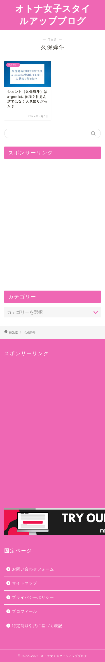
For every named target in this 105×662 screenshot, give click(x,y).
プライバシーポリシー (33, 597)
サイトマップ (24, 583)
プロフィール (24, 611)
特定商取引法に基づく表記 (37, 626)
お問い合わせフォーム (33, 569)
